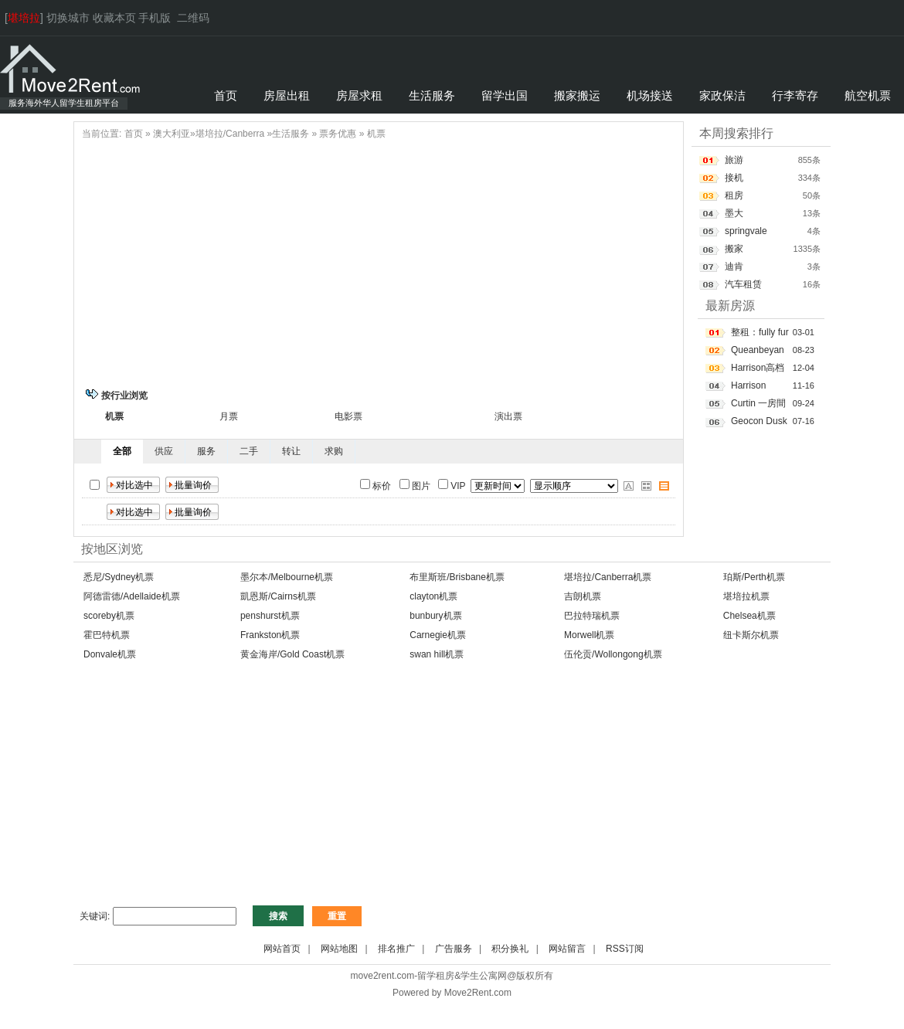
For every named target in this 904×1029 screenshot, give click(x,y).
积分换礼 (509, 948)
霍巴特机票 (106, 635)
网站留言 (567, 948)
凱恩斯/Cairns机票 (278, 596)
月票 (228, 416)
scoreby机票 (108, 615)
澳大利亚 (171, 133)
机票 (376, 133)
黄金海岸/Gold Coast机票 (292, 654)
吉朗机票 (582, 596)
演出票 (508, 416)
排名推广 (396, 948)
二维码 (193, 18)
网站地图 (339, 948)
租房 (734, 195)
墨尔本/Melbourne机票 (286, 577)
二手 (249, 451)
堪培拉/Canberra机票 (607, 577)
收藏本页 (114, 18)
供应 (164, 451)
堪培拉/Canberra (229, 133)
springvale (746, 231)
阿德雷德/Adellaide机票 (131, 596)
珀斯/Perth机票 (754, 577)
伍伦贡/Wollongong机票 (613, 654)
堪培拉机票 (746, 596)
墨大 (734, 213)
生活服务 (290, 133)
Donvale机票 (109, 654)
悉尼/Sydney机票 (118, 577)
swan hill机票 (437, 654)
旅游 (734, 160)
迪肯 (734, 266)
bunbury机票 (435, 615)
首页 (133, 133)
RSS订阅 (625, 948)
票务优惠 (337, 133)
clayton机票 (433, 596)
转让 (291, 451)
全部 (122, 451)
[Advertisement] (378, 262)
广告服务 (453, 948)
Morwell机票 (589, 635)
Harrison (748, 385)
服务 (206, 451)
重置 (337, 916)
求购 (334, 451)
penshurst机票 (270, 615)
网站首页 (282, 948)
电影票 (348, 416)
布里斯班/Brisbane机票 (457, 577)
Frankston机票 (270, 635)
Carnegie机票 (438, 635)
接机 (734, 177)
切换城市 (68, 18)
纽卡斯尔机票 (751, 635)
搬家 (734, 248)
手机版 (154, 18)
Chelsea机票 (749, 615)
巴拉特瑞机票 (592, 615)
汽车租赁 (743, 284)
